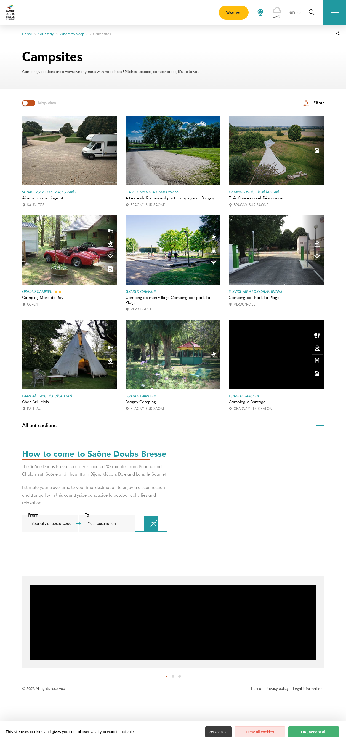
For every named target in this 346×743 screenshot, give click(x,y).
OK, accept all (313, 732)
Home (27, 34)
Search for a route (159, 524)
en (290, 12)
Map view (47, 103)
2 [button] (173, 677)
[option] (173, 623)
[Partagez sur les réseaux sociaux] (337, 33)
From (33, 515)
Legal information (308, 689)
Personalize (216, 732)
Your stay (46, 34)
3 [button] (179, 677)
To (95, 515)
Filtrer (318, 103)
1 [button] (166, 677)
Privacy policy (277, 689)
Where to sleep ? (73, 34)
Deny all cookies (258, 732)
